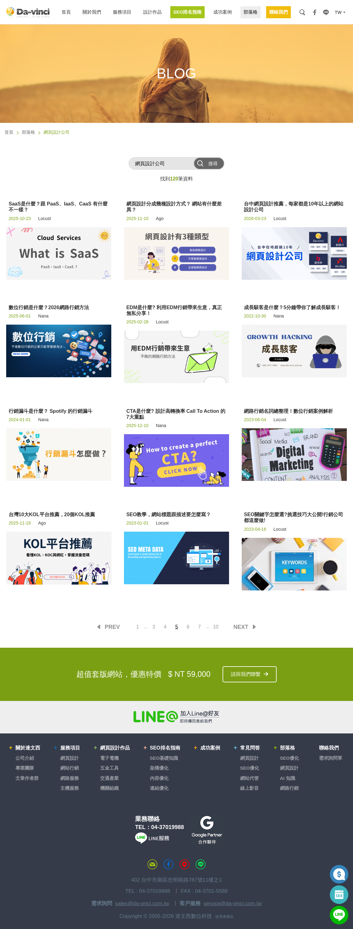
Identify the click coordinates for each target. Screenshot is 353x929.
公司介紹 (24, 758)
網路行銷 (289, 788)
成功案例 (210, 747)
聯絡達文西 (152, 864)
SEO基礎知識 (164, 758)
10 (216, 626)
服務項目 (70, 747)
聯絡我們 (329, 747)
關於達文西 (27, 747)
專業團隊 (24, 768)
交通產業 (109, 778)
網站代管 (249, 778)
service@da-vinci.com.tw (233, 903)
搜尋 (302, 12)
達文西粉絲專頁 (168, 864)
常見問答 (250, 747)
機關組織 (109, 788)
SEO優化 (249, 768)
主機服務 (69, 788)
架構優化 (159, 768)
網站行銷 (69, 768)
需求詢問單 (330, 758)
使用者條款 (224, 916)
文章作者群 (27, 778)
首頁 (9, 132)
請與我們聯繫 (246, 674)
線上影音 (249, 788)
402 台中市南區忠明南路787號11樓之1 (176, 880)
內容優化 (159, 778)
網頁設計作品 (115, 747)
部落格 (28, 132)
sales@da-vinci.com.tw (142, 903)
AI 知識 (287, 778)
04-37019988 (167, 827)
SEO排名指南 (165, 747)
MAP (184, 864)
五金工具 (109, 768)
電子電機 (109, 758)
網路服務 (69, 778)
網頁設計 (69, 758)
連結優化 (159, 788)
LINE (325, 12)
